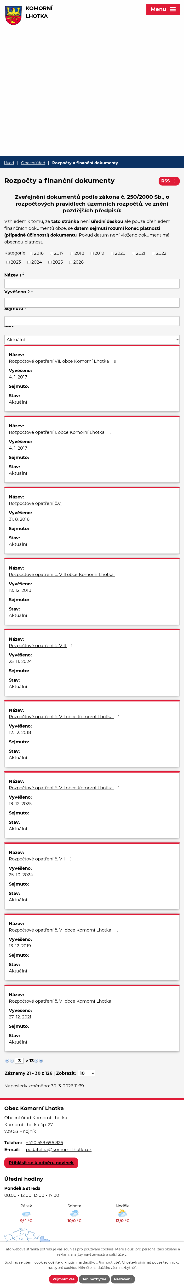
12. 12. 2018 (20, 732)
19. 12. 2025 (20, 803)
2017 (59, 253)
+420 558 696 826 (44, 1142)
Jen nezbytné (94, 1279)
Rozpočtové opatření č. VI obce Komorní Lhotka (64, 930)
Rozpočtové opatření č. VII (41, 859)
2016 (39, 253)
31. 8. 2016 (19, 519)
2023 (16, 262)
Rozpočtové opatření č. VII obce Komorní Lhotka (65, 716)
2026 (78, 262)
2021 (140, 253)
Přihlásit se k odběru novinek (41, 1162)
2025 (58, 262)
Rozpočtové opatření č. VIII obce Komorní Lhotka (66, 574)
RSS (169, 181)
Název (12, 275)
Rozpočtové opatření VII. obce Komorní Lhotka (63, 361)
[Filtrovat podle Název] (92, 284)
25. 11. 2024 (20, 661)
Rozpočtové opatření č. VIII (42, 645)
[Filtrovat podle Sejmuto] (92, 321)
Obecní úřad (33, 162)
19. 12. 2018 (20, 590)
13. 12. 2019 (20, 946)
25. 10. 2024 (21, 874)
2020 (120, 253)
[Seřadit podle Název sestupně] (23, 275)
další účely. (118, 1255)
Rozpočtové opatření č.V (39, 503)
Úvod (9, 162)
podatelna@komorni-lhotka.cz (59, 1149)
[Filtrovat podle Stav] (92, 339)
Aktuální (18, 402)
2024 (36, 262)
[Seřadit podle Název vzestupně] (23, 273)
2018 (79, 253)
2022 (161, 253)
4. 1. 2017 (18, 377)
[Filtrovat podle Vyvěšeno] (92, 303)
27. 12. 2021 (20, 1017)
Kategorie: (15, 253)
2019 (99, 253)
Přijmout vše (63, 1279)
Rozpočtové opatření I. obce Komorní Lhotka (61, 432)
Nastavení (123, 1279)
